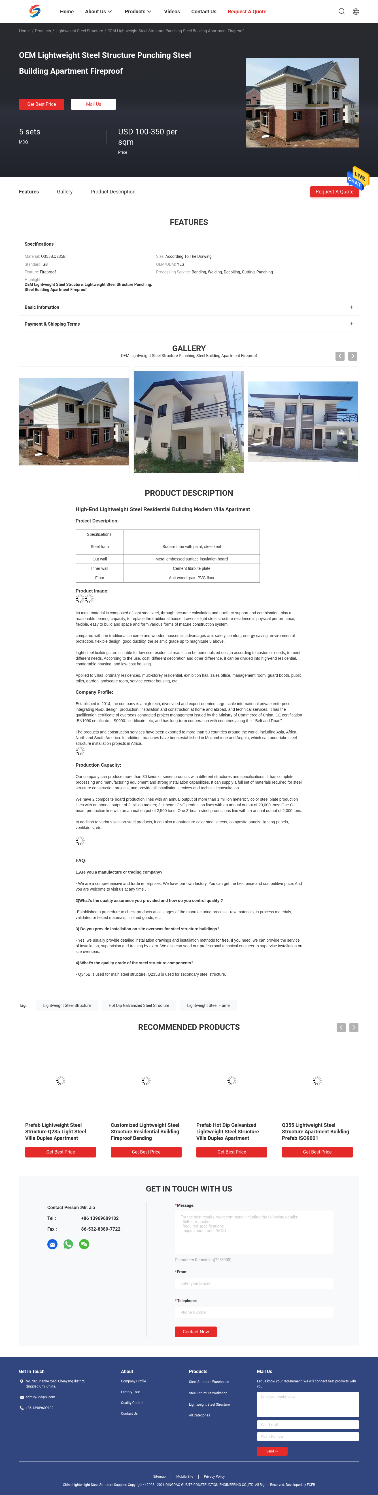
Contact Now (196, 1331)
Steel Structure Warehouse (209, 1382)
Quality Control (132, 1403)
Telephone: (187, 1300)
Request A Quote (335, 191)
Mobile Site (184, 1477)
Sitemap (159, 1477)
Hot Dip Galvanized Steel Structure (139, 1005)
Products (43, 31)
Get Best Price (41, 104)
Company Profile (133, 1381)
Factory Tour (130, 1392)
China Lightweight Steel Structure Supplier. (95, 1485)
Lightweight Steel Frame (208, 1005)
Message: (185, 1205)
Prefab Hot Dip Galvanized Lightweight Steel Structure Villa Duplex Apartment (227, 1131)
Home (24, 31)
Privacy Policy (214, 1477)
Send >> (272, 1451)
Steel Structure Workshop (208, 1393)
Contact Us (129, 1414)
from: (182, 1272)
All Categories (199, 1415)
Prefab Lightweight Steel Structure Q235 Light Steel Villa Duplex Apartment (55, 1131)
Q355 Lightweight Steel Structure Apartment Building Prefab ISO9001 (315, 1131)
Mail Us (93, 104)
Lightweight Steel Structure (79, 31)
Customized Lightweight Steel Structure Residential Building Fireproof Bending (145, 1131)
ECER (311, 1485)
